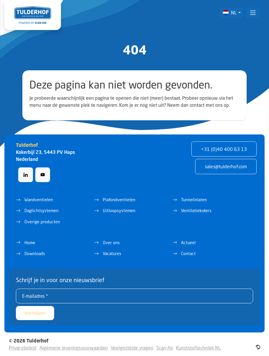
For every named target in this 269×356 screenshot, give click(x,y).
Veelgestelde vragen (132, 347)
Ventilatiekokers (196, 210)
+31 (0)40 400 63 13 (224, 149)
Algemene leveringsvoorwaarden (73, 347)
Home (29, 242)
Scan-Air (164, 347)
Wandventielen (38, 199)
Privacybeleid (22, 347)
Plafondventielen (119, 199)
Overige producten (42, 221)
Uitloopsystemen (119, 210)
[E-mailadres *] (134, 296)
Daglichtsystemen (41, 210)
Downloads (34, 253)
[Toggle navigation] (253, 12)
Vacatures (112, 253)
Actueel (188, 242)
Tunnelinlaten (194, 199)
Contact (188, 253)
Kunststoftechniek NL (198, 347)
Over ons (111, 242)
